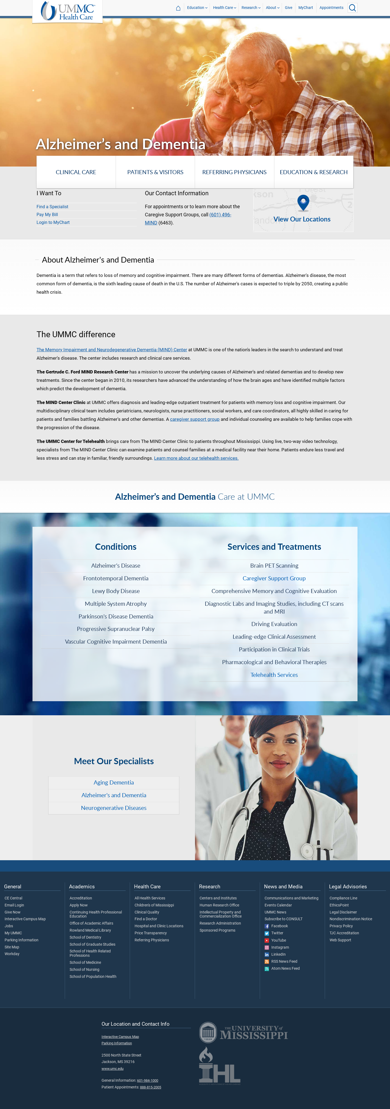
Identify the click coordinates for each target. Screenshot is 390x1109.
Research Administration (220, 923)
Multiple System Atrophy (116, 603)
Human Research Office (219, 905)
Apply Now (79, 905)
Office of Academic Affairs (91, 923)
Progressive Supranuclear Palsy (116, 629)
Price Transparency (151, 933)
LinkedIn (275, 954)
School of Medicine (85, 963)
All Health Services (150, 898)
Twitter (274, 933)
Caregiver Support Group (274, 578)
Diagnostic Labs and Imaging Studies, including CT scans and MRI (274, 607)
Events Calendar (278, 905)
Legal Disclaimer (343, 912)
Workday (12, 954)
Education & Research (314, 172)
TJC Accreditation (344, 933)
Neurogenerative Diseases (114, 808)
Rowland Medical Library (90, 930)
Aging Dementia (114, 782)
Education (195, 7)
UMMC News (275, 912)
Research (249, 7)
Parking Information (21, 940)
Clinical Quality (147, 912)
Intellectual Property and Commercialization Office (221, 914)
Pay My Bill (47, 214)
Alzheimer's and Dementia (114, 795)
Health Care (223, 7)
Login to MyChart (53, 222)
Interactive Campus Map (25, 919)
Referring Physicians (234, 172)
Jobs (9, 926)
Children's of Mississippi (154, 905)
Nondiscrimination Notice (351, 919)
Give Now (13, 912)
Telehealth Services (274, 674)
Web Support (340, 940)
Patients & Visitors (155, 172)
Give (288, 7)
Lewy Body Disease (116, 591)
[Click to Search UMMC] (353, 8)
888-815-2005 (150, 1087)
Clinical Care (76, 172)
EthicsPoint (339, 905)
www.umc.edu (112, 1069)
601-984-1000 (147, 1080)
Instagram (277, 947)
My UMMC (13, 933)
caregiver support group (195, 419)
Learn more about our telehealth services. (196, 458)
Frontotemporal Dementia (115, 578)
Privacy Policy (341, 926)
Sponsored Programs (217, 930)
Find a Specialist (52, 206)
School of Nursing (84, 970)
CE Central (13, 898)
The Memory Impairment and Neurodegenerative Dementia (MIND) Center (112, 349)
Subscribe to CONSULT (284, 919)
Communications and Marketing (291, 898)
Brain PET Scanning (274, 565)
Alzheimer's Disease (115, 565)
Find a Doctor (146, 919)
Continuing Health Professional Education (96, 914)
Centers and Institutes (218, 898)
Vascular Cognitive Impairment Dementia (116, 641)
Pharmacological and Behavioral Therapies (274, 662)
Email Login (14, 905)
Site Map (12, 947)
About (271, 7)
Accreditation (81, 898)
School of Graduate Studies (92, 944)
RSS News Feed (281, 961)
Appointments (331, 7)
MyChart (305, 7)
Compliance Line (343, 898)
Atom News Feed (282, 968)
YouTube (275, 940)
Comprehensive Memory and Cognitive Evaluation (274, 591)
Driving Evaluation (274, 624)
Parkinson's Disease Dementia (116, 616)
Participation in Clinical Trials (274, 649)
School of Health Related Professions (90, 953)
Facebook (276, 926)
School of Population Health (93, 977)
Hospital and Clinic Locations (159, 926)
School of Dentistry (85, 937)
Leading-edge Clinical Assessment (274, 636)
